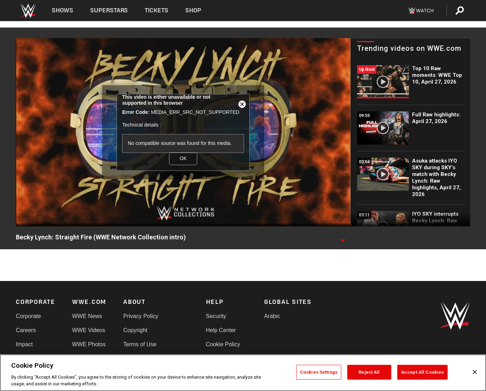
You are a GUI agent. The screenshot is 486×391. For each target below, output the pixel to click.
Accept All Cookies (422, 372)
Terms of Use (139, 344)
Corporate (28, 316)
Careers (26, 330)
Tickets (156, 10)
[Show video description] (342, 237)
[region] (243, 372)
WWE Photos (89, 344)
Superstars (109, 10)
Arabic (272, 316)
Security (216, 316)
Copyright (135, 330)
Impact (24, 344)
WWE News (87, 316)
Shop (193, 10)
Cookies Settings (318, 372)
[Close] (474, 372)
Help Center (221, 330)
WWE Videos (88, 330)
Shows (62, 10)
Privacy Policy (140, 316)
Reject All (369, 372)
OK (183, 158)
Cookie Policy (223, 344)
